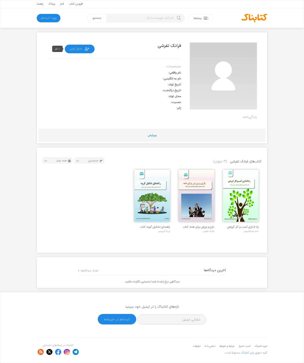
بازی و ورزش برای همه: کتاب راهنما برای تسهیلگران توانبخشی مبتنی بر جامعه (198, 227)
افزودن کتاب (76, 4)
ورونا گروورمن (164, 231)
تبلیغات (196, 346)
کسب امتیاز (244, 346)
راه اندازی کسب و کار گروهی (243, 227)
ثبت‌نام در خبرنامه (117, 319)
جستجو (97, 18)
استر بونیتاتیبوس (251, 231)
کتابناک (245, 353)
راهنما (40, 4)
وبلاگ (51, 4)
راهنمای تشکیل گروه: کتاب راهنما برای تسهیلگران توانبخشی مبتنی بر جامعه (155, 227)
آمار (62, 4)
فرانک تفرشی (208, 231)
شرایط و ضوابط (226, 346)
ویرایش (152, 135)
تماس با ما (210, 346)
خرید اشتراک (261, 346)
